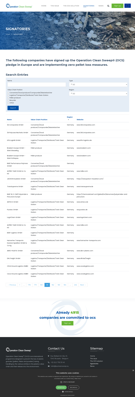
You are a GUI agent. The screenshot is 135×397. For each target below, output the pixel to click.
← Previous (12, 285)
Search (13, 108)
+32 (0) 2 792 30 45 (58, 362)
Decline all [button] (73, 387)
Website (80, 120)
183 (59, 285)
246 (75, 285)
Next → (83, 285)
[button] (67, 391)
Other (10, 103)
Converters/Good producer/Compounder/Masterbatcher (29, 93)
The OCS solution (71, 6)
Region (71, 90)
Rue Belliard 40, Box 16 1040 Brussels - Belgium (59, 357)
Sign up (117, 6)
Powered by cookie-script (67, 395)
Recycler (11, 100)
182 (53, 285)
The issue (55, 6)
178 (29, 285)
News (101, 6)
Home (43, 6)
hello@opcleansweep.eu (60, 366)
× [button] (133, 370)
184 (65, 285)
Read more (77, 378)
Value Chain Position (14, 90)
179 (35, 285)
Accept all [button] (61, 387)
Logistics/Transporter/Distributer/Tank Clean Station (27, 95)
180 (41, 285)
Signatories (88, 6)
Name (9, 81)
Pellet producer (14, 98)
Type (71, 81)
